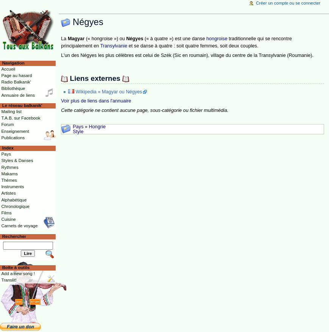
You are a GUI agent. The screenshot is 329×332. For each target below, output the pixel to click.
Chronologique (15, 206)
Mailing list (11, 111)
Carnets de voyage (19, 225)
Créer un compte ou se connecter (288, 3)
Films (6, 213)
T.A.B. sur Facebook (20, 118)
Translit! (8, 280)
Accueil (8, 69)
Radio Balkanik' (16, 82)
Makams (9, 174)
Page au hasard (16, 75)
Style (78, 131)
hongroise (217, 38)
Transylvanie (113, 46)
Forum (7, 124)
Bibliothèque (13, 88)
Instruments (12, 186)
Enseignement (15, 131)
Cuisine (8, 219)
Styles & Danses (17, 160)
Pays (78, 126)
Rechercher (14, 236)
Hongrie (97, 126)
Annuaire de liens (18, 95)
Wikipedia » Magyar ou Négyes (109, 91)
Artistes (8, 193)
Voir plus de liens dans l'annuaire (96, 101)
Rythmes (9, 167)
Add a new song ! (18, 273)
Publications (13, 137)
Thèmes (9, 180)
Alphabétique (14, 200)
